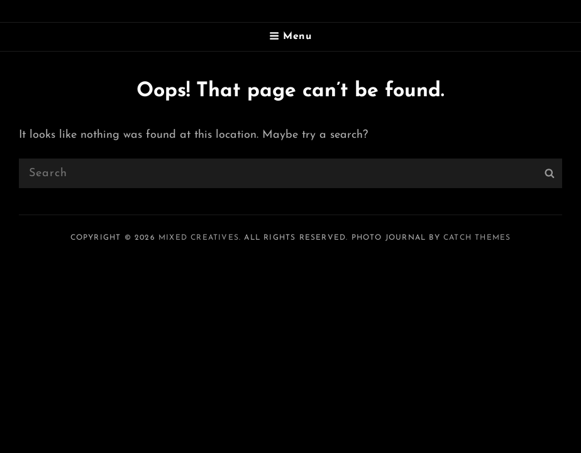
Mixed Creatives (198, 238)
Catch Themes (477, 238)
